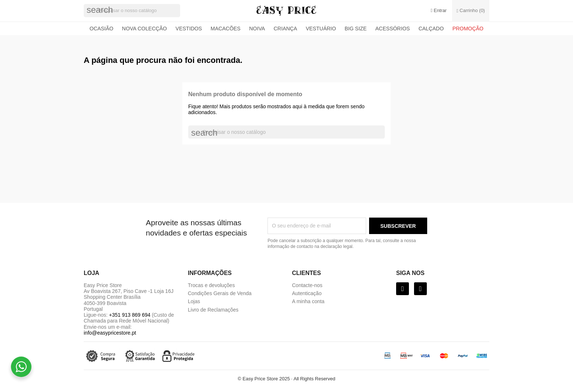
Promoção (467, 28)
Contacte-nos (307, 285)
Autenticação (307, 293)
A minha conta (308, 301)
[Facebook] (402, 288)
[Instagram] (420, 288)
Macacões (225, 28)
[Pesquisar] (132, 10)
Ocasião (101, 28)
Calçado (431, 28)
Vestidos (188, 28)
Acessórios (392, 28)
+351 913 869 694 (129, 315)
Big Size (356, 28)
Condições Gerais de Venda (219, 293)
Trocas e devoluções (211, 285)
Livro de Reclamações (213, 310)
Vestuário (321, 28)
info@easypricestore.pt (110, 333)
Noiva (257, 28)
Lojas (194, 301)
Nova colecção (144, 28)
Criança (285, 28)
